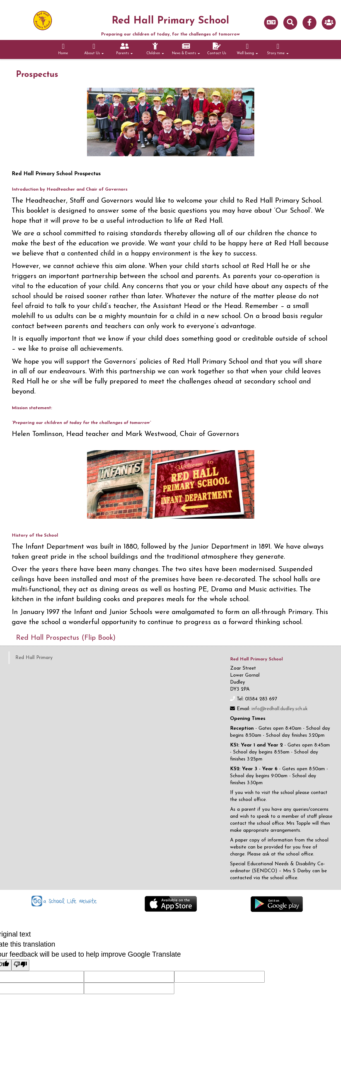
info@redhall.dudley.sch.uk (279, 709)
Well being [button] (247, 49)
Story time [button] (278, 49)
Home (63, 49)
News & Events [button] (186, 49)
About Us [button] (94, 49)
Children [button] (155, 49)
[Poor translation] (20, 965)
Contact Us (216, 49)
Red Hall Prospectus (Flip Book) (70, 637)
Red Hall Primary (34, 657)
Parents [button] (124, 49)
